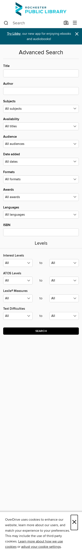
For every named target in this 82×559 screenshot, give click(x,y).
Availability (41, 123)
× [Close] (74, 522)
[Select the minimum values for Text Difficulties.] (18, 316)
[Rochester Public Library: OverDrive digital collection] (41, 9)
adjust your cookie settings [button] (41, 547)
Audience (41, 141)
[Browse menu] (75, 23)
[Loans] (66, 24)
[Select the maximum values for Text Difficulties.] (64, 316)
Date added (41, 158)
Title (41, 70)
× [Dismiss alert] (77, 34)
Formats (41, 176)
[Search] (6, 23)
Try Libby (14, 34)
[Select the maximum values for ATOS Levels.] (64, 280)
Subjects (41, 105)
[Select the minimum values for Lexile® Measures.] (18, 298)
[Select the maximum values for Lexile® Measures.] (64, 298)
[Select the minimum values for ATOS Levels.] (18, 280)
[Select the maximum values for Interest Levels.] (64, 263)
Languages (41, 212)
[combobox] (32, 23)
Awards (41, 194)
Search (41, 331)
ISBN (41, 229)
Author (41, 88)
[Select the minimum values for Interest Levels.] (18, 263)
